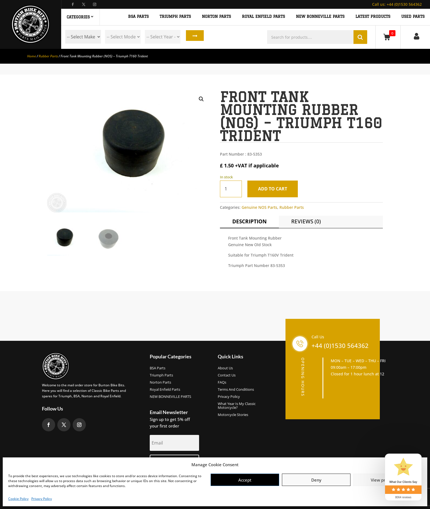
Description (249, 221)
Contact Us (227, 375)
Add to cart (274, 189)
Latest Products (372, 17)
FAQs (222, 382)
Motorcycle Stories (233, 415)
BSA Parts (157, 368)
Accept (244, 480)
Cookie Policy (18, 498)
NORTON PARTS (216, 17)
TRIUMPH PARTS (175, 17)
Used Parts (413, 17)
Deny (316, 480)
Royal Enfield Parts (165, 389)
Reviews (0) (306, 221)
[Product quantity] (231, 189)
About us (225, 368)
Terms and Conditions (236, 389)
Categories (78, 17)
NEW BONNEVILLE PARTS (320, 17)
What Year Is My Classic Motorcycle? (237, 406)
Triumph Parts (161, 375)
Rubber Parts (48, 56)
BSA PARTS (138, 17)
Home (31, 56)
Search (193, 37)
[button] (201, 99)
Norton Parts (160, 382)
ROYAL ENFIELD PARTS (263, 17)
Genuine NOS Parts (259, 207)
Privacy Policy (41, 498)
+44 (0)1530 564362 (397, 4)
